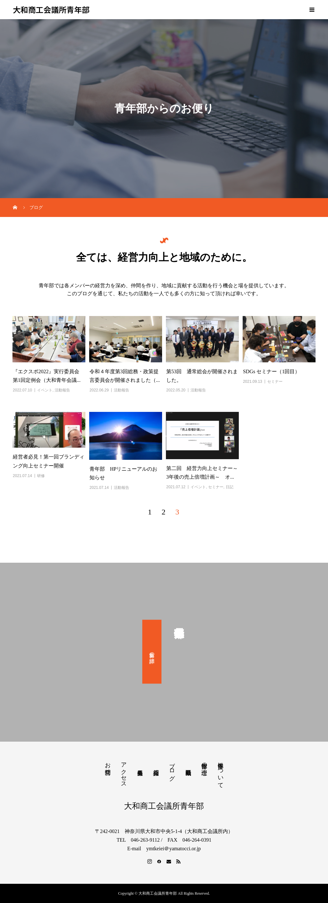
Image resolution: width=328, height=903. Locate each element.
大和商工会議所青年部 (51, 9)
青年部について (220, 772)
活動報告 (62, 390)
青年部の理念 (204, 762)
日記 (229, 487)
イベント (44, 390)
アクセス (124, 772)
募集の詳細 (152, 651)
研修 (41, 476)
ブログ (172, 768)
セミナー (275, 381)
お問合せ (108, 765)
